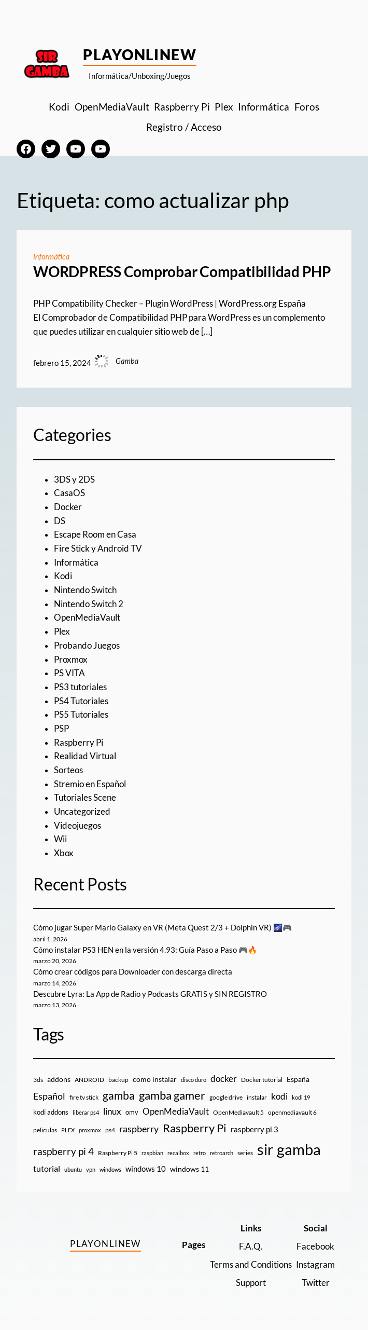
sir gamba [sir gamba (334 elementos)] (289, 1149)
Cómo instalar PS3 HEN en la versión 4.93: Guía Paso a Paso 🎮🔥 (145, 949)
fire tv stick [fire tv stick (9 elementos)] (83, 1097)
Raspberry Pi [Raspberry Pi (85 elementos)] (195, 1128)
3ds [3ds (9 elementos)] (38, 1080)
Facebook (315, 1246)
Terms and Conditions (251, 1264)
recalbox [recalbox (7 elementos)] (178, 1152)
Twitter (316, 1283)
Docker (68, 507)
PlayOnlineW (139, 54)
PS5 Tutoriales (81, 714)
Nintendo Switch (85, 590)
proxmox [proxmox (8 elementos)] (90, 1130)
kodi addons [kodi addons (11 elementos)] (50, 1112)
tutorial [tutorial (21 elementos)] (46, 1168)
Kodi (63, 576)
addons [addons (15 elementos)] (58, 1079)
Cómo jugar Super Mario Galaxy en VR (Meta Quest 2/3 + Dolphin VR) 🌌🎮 (162, 927)
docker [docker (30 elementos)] (223, 1078)
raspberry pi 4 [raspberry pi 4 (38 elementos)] (63, 1151)
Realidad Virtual (85, 756)
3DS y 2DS (74, 479)
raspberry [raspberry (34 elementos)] (139, 1128)
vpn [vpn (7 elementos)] (90, 1169)
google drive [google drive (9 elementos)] (226, 1097)
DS (59, 521)
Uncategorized (82, 811)
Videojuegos (77, 825)
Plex (62, 631)
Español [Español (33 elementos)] (49, 1096)
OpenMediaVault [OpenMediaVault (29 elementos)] (176, 1111)
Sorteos (68, 770)
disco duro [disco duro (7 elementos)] (193, 1079)
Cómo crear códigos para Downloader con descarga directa (132, 971)
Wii (60, 839)
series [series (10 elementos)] (245, 1153)
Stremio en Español (90, 784)
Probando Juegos (87, 645)
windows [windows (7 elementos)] (110, 1169)
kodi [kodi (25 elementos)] (279, 1096)
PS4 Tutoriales (81, 701)
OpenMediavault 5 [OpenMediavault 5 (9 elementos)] (238, 1112)
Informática (51, 256)
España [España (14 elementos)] (298, 1079)
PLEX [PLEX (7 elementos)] (68, 1130)
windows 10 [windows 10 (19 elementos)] (145, 1168)
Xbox (64, 853)
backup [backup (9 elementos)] (118, 1080)
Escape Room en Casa (95, 534)
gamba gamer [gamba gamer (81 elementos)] (172, 1095)
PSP (61, 728)
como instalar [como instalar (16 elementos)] (155, 1079)
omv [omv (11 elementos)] (131, 1112)
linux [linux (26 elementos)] (112, 1111)
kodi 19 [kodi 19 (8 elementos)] (301, 1097)
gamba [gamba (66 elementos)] (119, 1095)
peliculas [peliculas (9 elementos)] (45, 1130)
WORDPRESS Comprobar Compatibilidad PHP (182, 271)
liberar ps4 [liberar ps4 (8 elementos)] (86, 1112)
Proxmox (71, 659)
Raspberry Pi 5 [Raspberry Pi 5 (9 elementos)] (117, 1153)
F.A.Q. (251, 1246)
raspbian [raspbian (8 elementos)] (152, 1152)
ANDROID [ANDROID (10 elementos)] (89, 1080)
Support (251, 1283)
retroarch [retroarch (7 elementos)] (221, 1152)
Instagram (315, 1264)
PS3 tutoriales (80, 687)
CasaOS (69, 493)
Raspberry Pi (78, 742)
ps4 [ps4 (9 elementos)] (110, 1130)
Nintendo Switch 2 (88, 604)
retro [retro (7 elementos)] (199, 1152)
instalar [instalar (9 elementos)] (257, 1097)
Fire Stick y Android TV (98, 548)
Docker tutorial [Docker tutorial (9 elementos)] (261, 1080)
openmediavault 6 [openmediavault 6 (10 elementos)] (292, 1112)
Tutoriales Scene (85, 797)
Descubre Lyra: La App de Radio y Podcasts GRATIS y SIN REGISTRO (150, 994)
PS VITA (69, 673)
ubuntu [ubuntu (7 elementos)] (73, 1169)
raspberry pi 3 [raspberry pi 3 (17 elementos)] (254, 1129)
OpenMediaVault (87, 617)
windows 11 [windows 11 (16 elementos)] (189, 1168)
